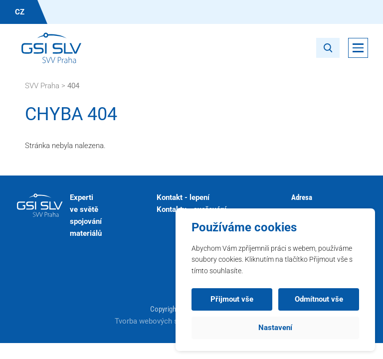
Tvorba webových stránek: (159, 321)
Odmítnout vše (319, 299)
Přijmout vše (231, 299)
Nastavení (275, 327)
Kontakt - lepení (183, 197)
